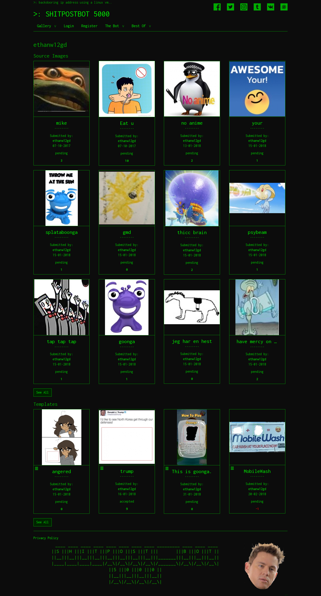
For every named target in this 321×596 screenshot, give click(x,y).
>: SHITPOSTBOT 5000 (71, 14)
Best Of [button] (140, 26)
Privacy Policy (45, 538)
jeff (286, 595)
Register (89, 26)
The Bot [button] (113, 26)
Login (69, 26)
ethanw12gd (61, 140)
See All (42, 392)
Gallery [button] (45, 26)
